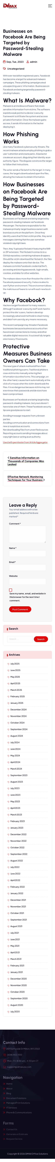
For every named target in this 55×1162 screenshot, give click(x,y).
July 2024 (15, 742)
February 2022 (17, 886)
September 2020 (19, 998)
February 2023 (17, 821)
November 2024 (18, 716)
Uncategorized (15, 68)
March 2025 (16, 690)
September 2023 (19, 775)
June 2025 (15, 670)
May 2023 (15, 801)
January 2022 (16, 893)
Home (9, 1085)
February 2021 (17, 965)
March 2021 (15, 959)
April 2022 (15, 880)
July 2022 (14, 867)
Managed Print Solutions (18, 1104)
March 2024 (16, 768)
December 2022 (18, 834)
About (9, 1090)
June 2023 (15, 794)
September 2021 (18, 919)
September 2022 (18, 854)
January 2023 (16, 827)
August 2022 (16, 860)
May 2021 (15, 945)
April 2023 (15, 808)
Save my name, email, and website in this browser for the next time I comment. (28, 597)
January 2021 (16, 972)
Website (13, 576)
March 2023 (16, 814)
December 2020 (18, 978)
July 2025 (15, 663)
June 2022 (15, 873)
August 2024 (16, 735)
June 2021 (15, 939)
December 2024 (18, 709)
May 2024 (15, 755)
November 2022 (18, 840)
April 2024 (15, 762)
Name (12, 548)
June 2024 (15, 749)
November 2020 (18, 985)
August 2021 (16, 926)
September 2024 (19, 729)
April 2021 (15, 952)
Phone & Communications (19, 1114)
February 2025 (17, 696)
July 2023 (15, 788)
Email (12, 562)
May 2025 (15, 676)
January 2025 (16, 703)
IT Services (11, 1109)
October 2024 (17, 722)
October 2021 (17, 913)
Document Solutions (16, 1099)
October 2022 (17, 847)
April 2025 (15, 683)
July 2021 (14, 932)
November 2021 (18, 906)
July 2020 (15, 1011)
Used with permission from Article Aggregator (25, 442)
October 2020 (17, 991)
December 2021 (18, 900)
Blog (8, 1094)
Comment (15, 523)
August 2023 (16, 781)
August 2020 (16, 1005)
